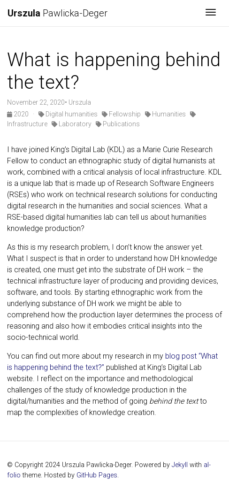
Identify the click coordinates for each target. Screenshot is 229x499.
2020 (18, 114)
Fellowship (121, 114)
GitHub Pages (96, 475)
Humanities (165, 114)
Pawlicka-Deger (57, 13)
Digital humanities (68, 114)
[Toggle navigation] (210, 13)
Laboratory (72, 124)
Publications (118, 124)
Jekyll (180, 465)
